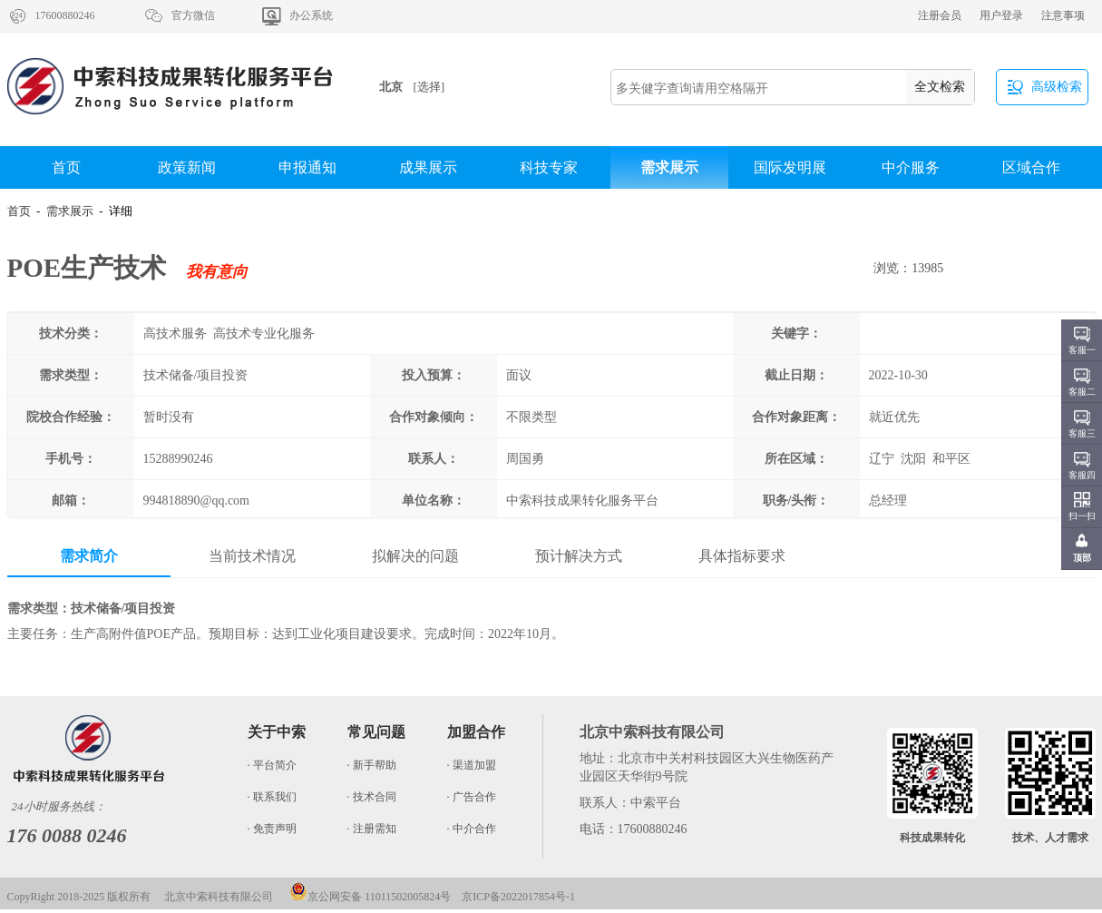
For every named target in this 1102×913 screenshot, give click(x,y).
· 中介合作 (471, 828)
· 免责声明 (272, 828)
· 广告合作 (471, 796)
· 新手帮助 (371, 765)
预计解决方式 (578, 556)
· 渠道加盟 (471, 765)
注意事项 (1063, 15)
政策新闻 (187, 167)
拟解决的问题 (415, 556)
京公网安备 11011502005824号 (370, 896)
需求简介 (89, 556)
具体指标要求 (741, 556)
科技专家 (549, 167)
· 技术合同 (371, 796)
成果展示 (428, 167)
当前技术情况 (252, 556)
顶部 (1082, 558)
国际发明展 (790, 167)
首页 (66, 167)
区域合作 (1031, 167)
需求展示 (669, 167)
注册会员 (939, 15)
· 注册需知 (371, 828)
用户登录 (1001, 15)
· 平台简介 (272, 765)
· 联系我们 (272, 796)
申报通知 (307, 167)
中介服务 (911, 167)
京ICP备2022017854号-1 (518, 896)
